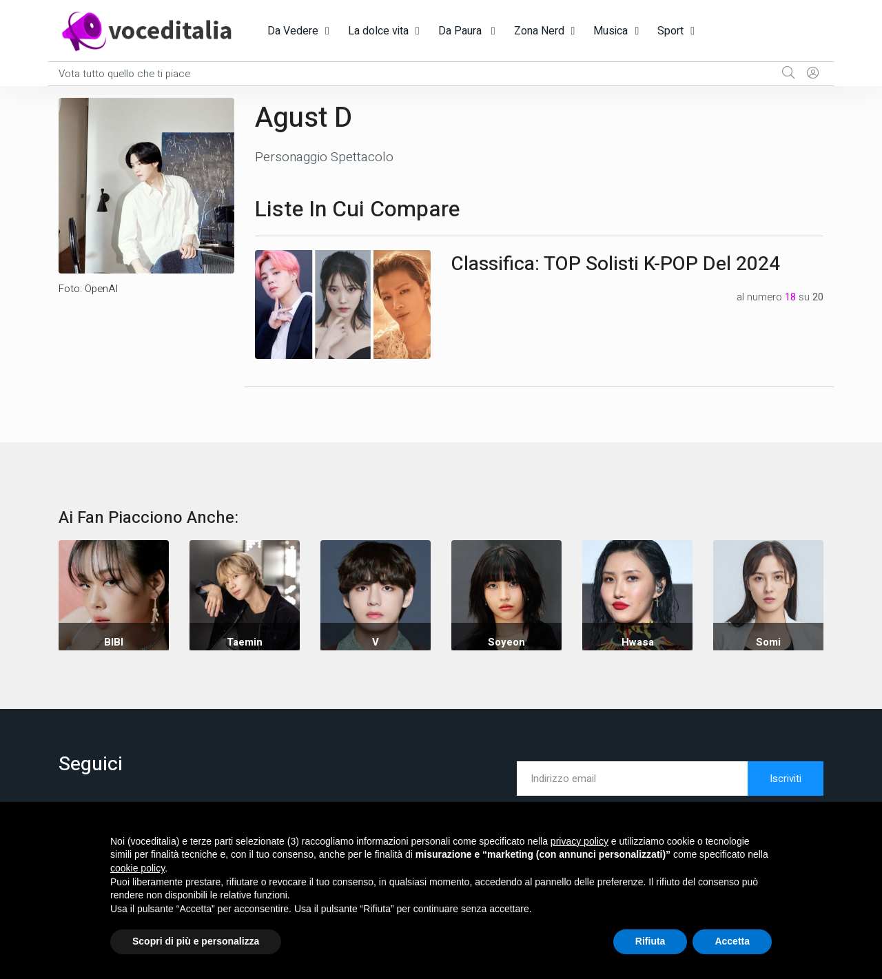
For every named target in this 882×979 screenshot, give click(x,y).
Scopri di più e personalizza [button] (195, 941)
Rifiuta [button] (650, 941)
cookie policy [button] (137, 868)
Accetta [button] (732, 941)
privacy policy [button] (579, 841)
